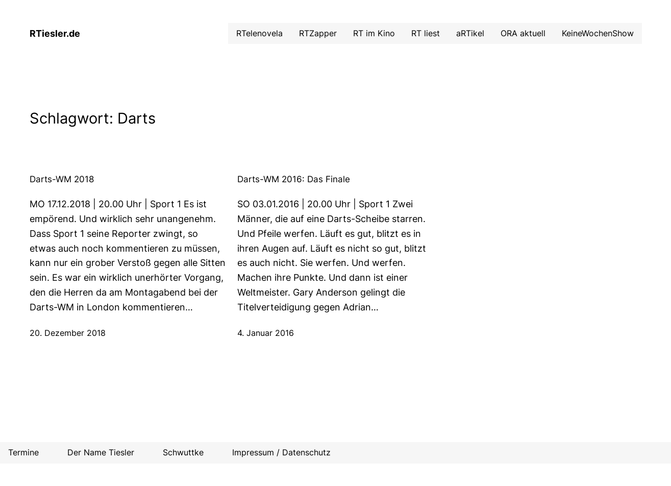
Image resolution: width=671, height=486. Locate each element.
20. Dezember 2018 (68, 333)
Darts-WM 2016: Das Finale (293, 179)
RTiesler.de (55, 33)
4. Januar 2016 (265, 333)
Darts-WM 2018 (62, 179)
